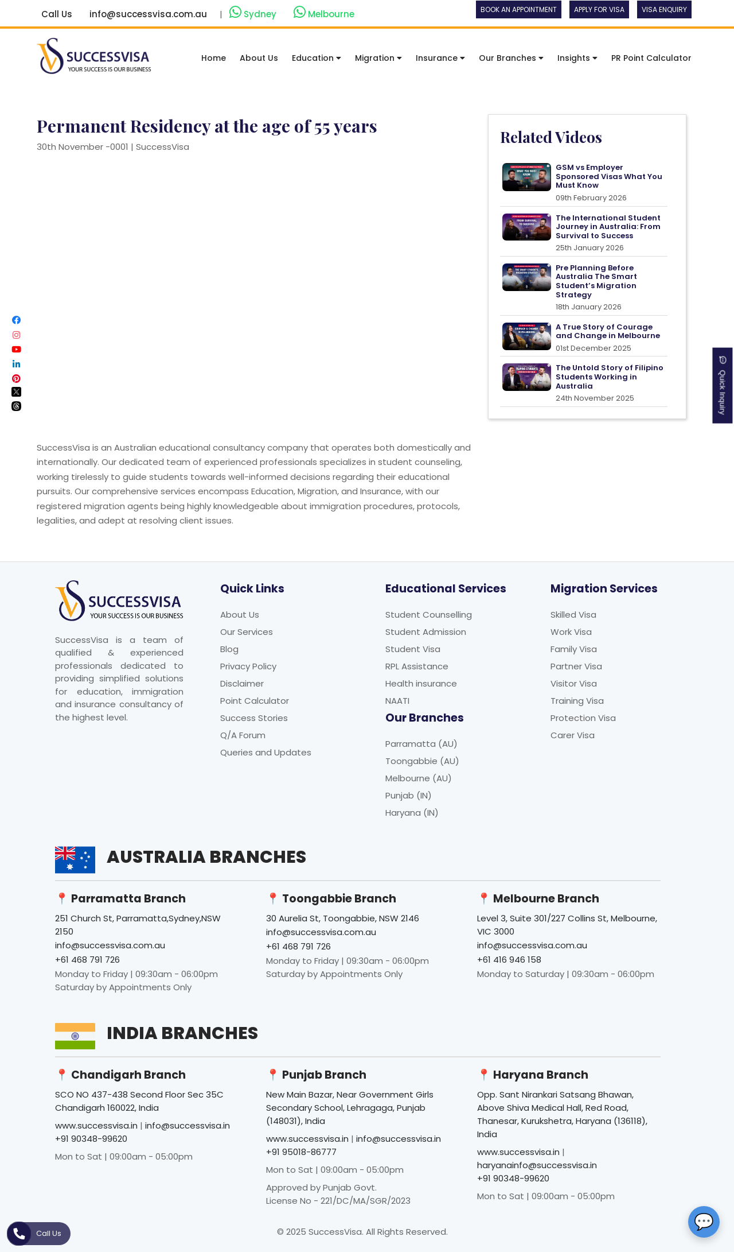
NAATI (397, 700)
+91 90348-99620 (91, 1139)
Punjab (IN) (408, 795)
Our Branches (511, 58)
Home (213, 58)
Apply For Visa (599, 9)
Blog (229, 649)
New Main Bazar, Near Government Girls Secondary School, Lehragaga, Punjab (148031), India (350, 1107)
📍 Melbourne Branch (538, 898)
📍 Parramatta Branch (120, 898)
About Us (259, 58)
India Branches (182, 1033)
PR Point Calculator (651, 58)
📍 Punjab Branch (316, 1075)
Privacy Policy (248, 666)
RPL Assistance (416, 666)
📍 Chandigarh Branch (120, 1075)
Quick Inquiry (723, 385)
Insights (577, 58)
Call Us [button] (56, 14)
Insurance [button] (440, 58)
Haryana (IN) (412, 812)
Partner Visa (576, 666)
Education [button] (316, 58)
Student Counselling (428, 614)
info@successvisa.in (187, 1125)
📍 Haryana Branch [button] (532, 1075)
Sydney (254, 12)
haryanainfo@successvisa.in (537, 1165)
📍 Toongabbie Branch (331, 898)
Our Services (246, 631)
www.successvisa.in (96, 1125)
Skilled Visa (573, 614)
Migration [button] (378, 58)
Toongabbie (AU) (422, 761)
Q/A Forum (243, 735)
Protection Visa (583, 718)
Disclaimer (242, 683)
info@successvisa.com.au (148, 14)
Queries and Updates (265, 752)
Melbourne (324, 12)
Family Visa (573, 649)
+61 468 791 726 (87, 959)
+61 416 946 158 (509, 959)
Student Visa (412, 649)
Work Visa (571, 631)
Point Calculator (254, 700)
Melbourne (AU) (418, 778)
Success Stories (254, 718)
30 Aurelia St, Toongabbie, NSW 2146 (342, 918)
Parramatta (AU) (421, 743)
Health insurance (421, 683)
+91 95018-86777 (301, 1152)
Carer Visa (572, 735)
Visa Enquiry (664, 9)
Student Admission (425, 631)
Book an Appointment (519, 9)
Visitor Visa (573, 683)
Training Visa (577, 700)
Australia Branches (206, 857)
